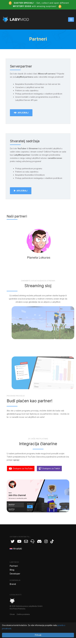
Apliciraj (21, 112)
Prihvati (38, 635)
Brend (13, 584)
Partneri (14, 566)
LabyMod (14, 562)
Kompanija (15, 580)
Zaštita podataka (23, 614)
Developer (15, 573)
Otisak (12, 614)
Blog (12, 569)
